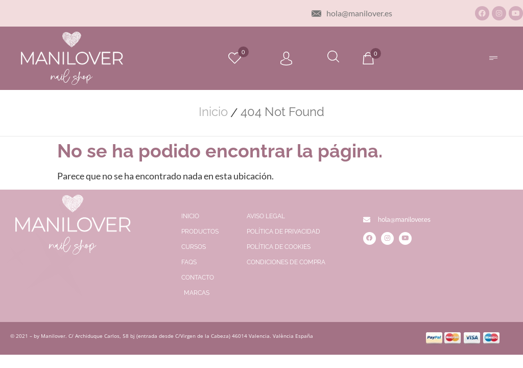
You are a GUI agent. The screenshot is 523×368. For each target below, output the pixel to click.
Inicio (213, 112)
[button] (493, 58)
